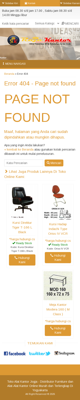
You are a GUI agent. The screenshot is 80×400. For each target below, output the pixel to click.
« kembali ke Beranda (18, 149)
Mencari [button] (54, 163)
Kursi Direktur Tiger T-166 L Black (22, 227)
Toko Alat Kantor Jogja (22, 381)
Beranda (9, 73)
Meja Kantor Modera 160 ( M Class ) (58, 309)
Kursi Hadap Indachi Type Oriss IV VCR (58, 228)
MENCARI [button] (70, 23)
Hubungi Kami (22, 260)
